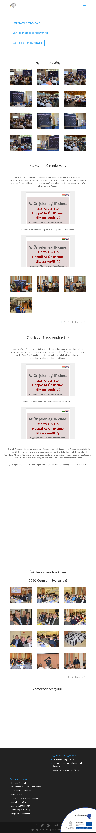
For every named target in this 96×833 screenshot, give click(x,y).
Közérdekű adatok (18, 783)
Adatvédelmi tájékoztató (21, 790)
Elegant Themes (42, 829)
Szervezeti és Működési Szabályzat (25, 798)
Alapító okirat (16, 794)
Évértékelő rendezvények (27, 42)
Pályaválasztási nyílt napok (63, 759)
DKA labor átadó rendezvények (30, 32)
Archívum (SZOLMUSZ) (20, 806)
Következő (80, 322)
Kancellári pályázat (18, 802)
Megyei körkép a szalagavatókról (66, 770)
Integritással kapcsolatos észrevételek (26, 787)
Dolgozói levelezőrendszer (22, 813)
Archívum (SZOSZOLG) (20, 810)
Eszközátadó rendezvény (27, 22)
